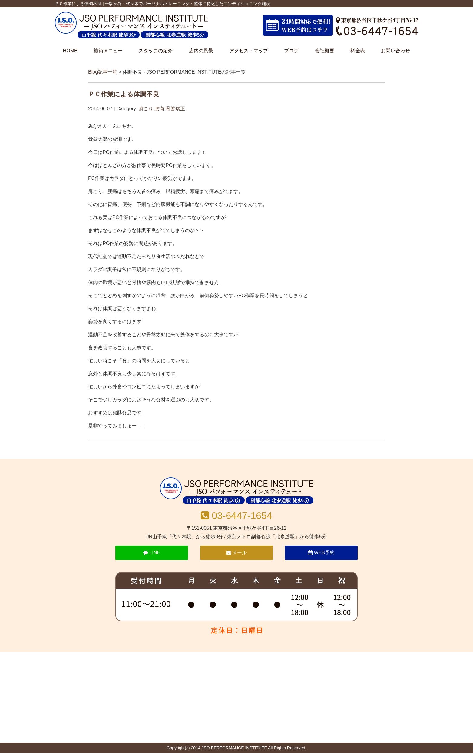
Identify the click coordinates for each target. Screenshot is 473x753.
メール (236, 552)
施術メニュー (108, 50)
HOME (70, 50)
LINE (151, 552)
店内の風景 (201, 50)
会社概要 (324, 50)
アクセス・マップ (248, 50)
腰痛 (159, 108)
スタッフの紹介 (156, 50)
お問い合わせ (395, 50)
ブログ (291, 50)
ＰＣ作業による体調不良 (123, 94)
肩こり (146, 108)
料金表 (357, 50)
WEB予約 (321, 552)
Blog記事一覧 (102, 72)
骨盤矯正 (175, 108)
